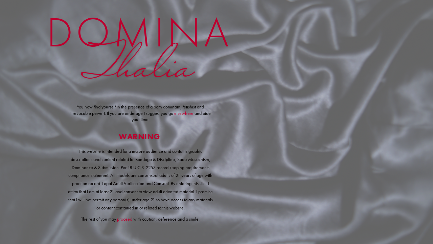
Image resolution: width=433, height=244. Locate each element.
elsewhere (184, 113)
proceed (124, 219)
